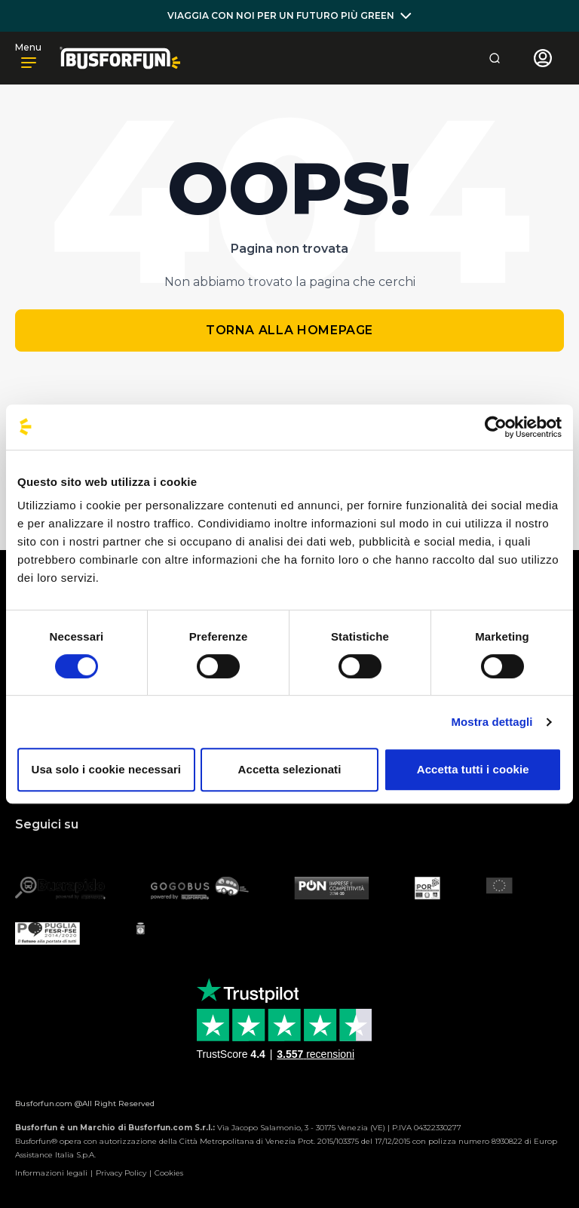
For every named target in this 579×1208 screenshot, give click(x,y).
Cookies (169, 1173)
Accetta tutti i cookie (473, 769)
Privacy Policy (121, 1173)
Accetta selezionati (290, 769)
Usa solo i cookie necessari (107, 769)
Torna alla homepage (289, 330)
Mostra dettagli (491, 721)
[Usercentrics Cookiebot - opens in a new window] (496, 427)
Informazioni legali (51, 1173)
